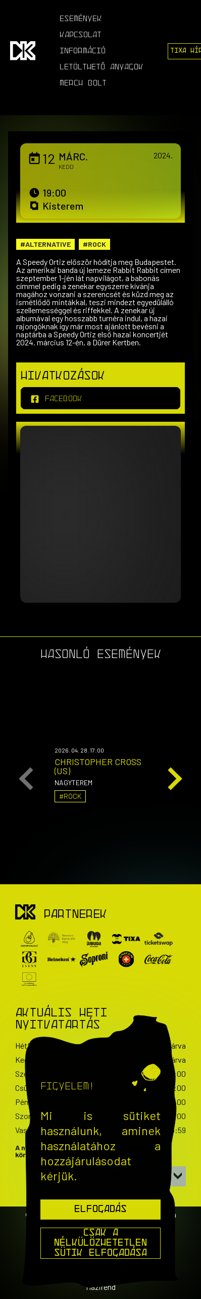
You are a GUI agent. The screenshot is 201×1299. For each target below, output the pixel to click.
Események (81, 19)
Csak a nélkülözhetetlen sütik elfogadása (100, 1243)
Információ (83, 51)
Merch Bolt (83, 83)
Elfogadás (100, 1209)
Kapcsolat (81, 35)
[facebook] (100, 398)
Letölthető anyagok (101, 67)
